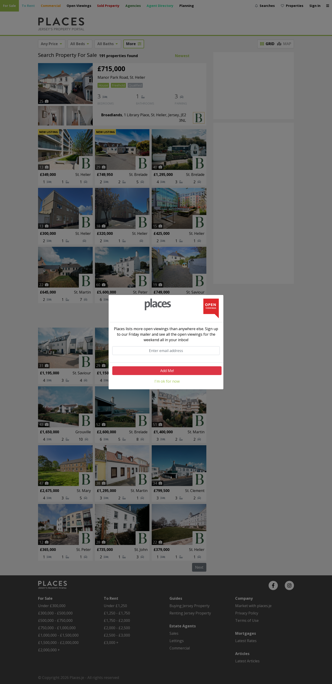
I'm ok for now (167, 381)
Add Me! (167, 370)
